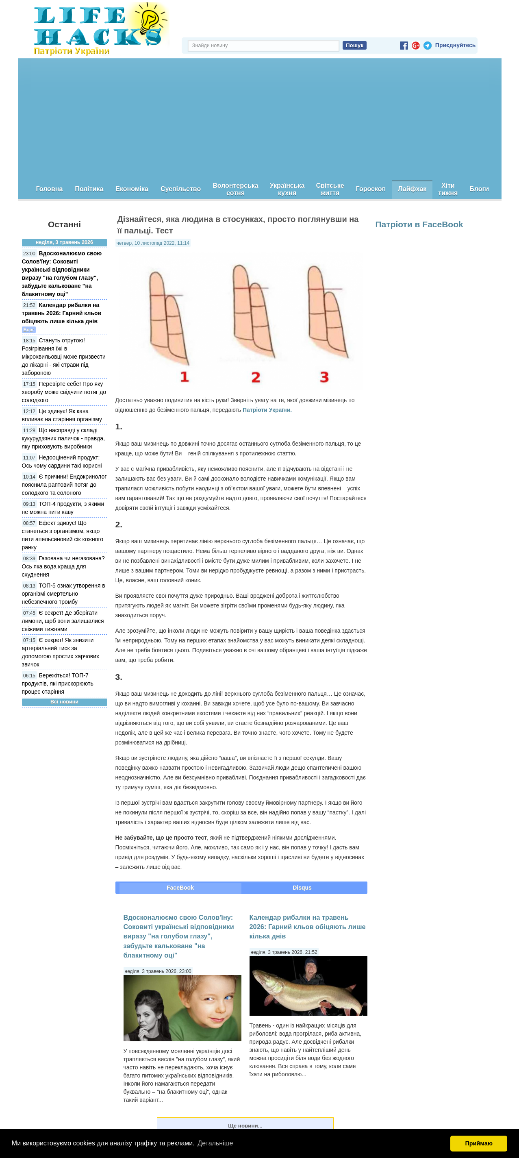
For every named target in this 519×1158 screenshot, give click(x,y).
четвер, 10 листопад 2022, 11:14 (153, 243)
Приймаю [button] (479, 1143)
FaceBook (180, 887)
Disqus (302, 887)
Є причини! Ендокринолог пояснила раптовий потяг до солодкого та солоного (64, 484)
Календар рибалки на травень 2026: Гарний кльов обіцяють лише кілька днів (62, 313)
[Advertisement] (260, 119)
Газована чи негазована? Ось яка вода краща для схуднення (63, 566)
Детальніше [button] (215, 1143)
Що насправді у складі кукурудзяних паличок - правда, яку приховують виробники (63, 438)
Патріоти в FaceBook (419, 224)
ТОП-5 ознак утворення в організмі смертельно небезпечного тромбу (63, 593)
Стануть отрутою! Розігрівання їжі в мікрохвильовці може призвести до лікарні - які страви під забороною (64, 356)
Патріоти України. (267, 410)
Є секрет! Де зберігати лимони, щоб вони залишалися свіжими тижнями (63, 620)
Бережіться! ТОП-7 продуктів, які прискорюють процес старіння (57, 683)
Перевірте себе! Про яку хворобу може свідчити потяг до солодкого (64, 392)
